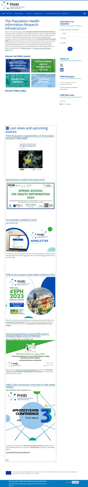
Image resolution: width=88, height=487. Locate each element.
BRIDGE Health (26, 48)
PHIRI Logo (62, 101)
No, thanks (75, 482)
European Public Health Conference (15, 322)
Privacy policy (35, 473)
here (26, 255)
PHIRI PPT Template (66, 104)
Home (3, 13)
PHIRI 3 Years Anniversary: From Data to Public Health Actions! (27, 385)
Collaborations (37, 13)
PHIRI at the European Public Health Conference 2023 (30, 274)
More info (11, 485)
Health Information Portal (52, 13)
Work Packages (18, 13)
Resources (65, 13)
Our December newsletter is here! (21, 219)
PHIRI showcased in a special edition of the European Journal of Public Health (30, 136)
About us (9, 13)
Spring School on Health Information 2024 (25, 179)
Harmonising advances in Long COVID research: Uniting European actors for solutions (27, 334)
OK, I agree (68, 482)
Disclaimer (28, 473)
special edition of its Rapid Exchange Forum (27, 370)
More (7, 460)
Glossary (28, 13)
